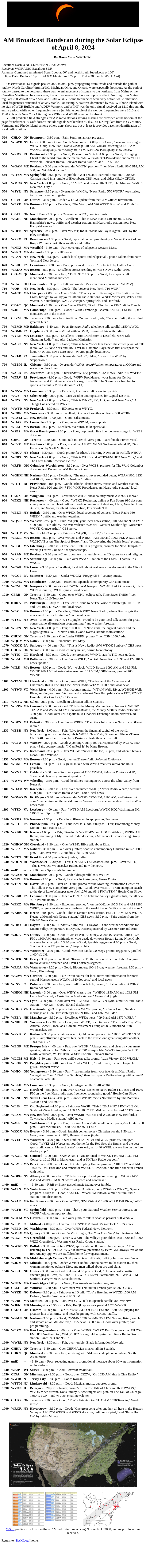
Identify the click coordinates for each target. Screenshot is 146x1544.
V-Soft (10, 1529)
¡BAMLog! (22, 1540)
